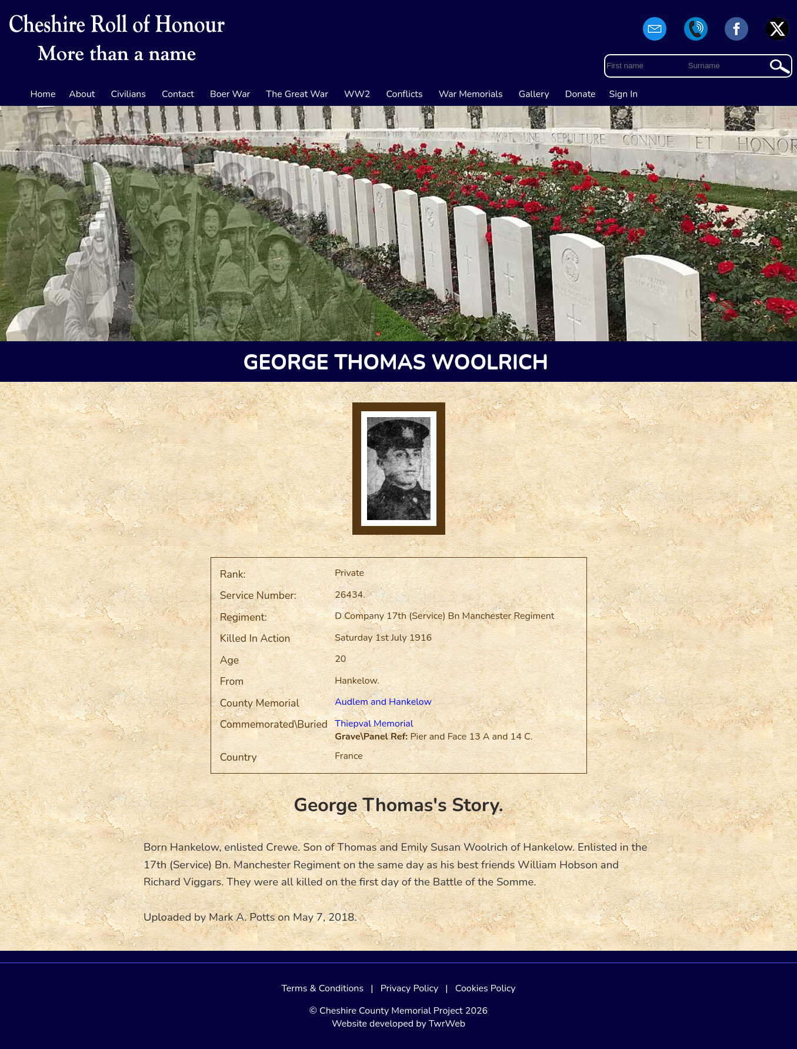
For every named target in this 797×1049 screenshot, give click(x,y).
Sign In (623, 94)
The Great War (297, 94)
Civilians (128, 94)
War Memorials (471, 94)
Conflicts (404, 94)
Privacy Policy (410, 988)
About (82, 94)
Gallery (534, 94)
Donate (580, 94)
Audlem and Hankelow (383, 701)
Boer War (230, 94)
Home (43, 94)
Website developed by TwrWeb (398, 1023)
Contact (178, 94)
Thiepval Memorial (374, 723)
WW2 (357, 94)
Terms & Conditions (322, 988)
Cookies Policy (485, 988)
